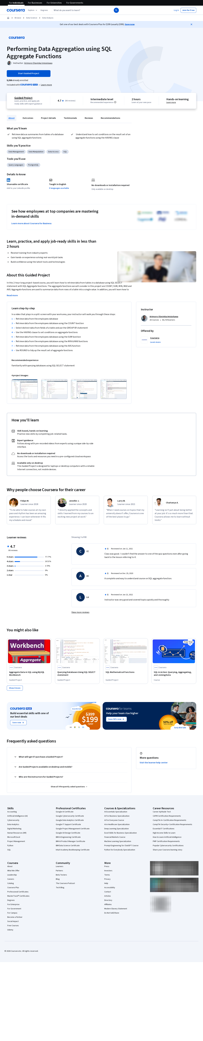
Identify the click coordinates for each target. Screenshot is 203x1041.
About (11, 118)
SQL (65, 151)
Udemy (10, 929)
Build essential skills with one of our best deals (29, 715)
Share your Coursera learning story (167, 849)
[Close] (191, 24)
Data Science (31, 17)
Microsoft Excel (13, 837)
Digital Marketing (14, 828)
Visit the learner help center (154, 762)
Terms (107, 874)
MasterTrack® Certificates (18, 896)
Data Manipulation (36, 151)
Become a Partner (14, 917)
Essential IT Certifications (163, 828)
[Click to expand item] (25, 389)
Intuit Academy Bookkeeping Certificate (73, 849)
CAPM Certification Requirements (167, 816)
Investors (108, 870)
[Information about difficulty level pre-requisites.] (115, 102)
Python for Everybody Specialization (119, 849)
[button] (44, 10)
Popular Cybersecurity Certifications (168, 845)
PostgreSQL (33, 165)
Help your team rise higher (122, 713)
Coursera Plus (13, 887)
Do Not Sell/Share (111, 913)
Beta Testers (61, 874)
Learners (59, 866)
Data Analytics (13, 824)
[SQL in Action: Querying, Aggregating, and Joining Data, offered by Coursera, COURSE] (174, 673)
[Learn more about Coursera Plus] (46, 85)
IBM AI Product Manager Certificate (70, 841)
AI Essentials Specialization (115, 811)
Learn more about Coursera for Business (31, 223)
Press (106, 866)
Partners (59, 870)
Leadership (12, 874)
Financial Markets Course (114, 837)
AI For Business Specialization (116, 816)
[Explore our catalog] (33, 10)
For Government (14, 908)
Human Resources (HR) (16, 833)
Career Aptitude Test (162, 811)
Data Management (16, 151)
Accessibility (109, 887)
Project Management (16, 841)
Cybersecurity (13, 820)
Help (106, 883)
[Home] (8, 17)
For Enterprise (13, 904)
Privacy (107, 879)
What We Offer (13, 870)
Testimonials (70, 118)
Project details (48, 118)
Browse (18, 17)
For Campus (12, 913)
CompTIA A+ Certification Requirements (169, 820)
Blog (58, 879)
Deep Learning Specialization (116, 828)
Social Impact (13, 921)
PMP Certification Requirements (166, 841)
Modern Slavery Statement (115, 908)
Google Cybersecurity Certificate (70, 816)
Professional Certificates (17, 891)
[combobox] (80, 10)
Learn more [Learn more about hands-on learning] (171, 102)
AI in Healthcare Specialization (117, 824)
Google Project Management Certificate (73, 828)
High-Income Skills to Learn (164, 833)
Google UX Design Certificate (68, 833)
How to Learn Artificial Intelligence (167, 837)
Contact (107, 891)
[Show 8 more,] (15, 688)
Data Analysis (47, 17)
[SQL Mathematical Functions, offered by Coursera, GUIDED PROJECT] (126, 672)
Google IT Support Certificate (68, 824)
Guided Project (23, 98)
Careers (10, 879)
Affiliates (108, 904)
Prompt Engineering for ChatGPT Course (121, 845)
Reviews (89, 118)
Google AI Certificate (64, 811)
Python (10, 845)
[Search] (116, 10)
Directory (108, 900)
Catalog (10, 883)
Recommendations (110, 118)
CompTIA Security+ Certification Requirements (172, 824)
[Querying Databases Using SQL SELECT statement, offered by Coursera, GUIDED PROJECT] (77, 673)
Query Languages (16, 165)
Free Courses (13, 925)
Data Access (53, 151)
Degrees (11, 900)
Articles (107, 896)
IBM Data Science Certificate (68, 845)
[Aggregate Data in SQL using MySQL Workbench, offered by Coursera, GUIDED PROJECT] (29, 673)
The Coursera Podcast (65, 883)
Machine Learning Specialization (117, 841)
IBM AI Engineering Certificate (68, 837)
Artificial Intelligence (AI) (17, 816)
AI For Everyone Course (114, 820)
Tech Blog (60, 887)
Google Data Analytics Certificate (70, 820)
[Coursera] (16, 10)
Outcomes (28, 118)
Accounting (12, 811)
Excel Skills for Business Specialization (120, 833)
